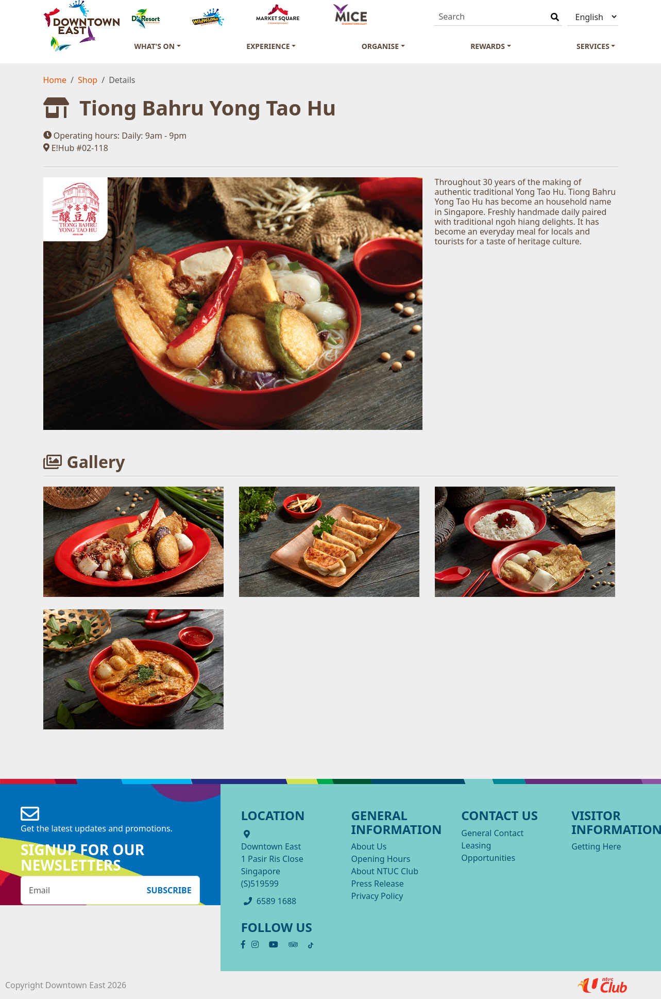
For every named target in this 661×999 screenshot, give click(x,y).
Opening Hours (380, 858)
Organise (380, 46)
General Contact (492, 833)
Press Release (377, 883)
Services (593, 46)
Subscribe (169, 890)
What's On (154, 46)
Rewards (487, 46)
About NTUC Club (384, 871)
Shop (87, 80)
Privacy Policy (377, 896)
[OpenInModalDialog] (133, 541)
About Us (368, 846)
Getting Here (596, 846)
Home (55, 80)
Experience (268, 46)
